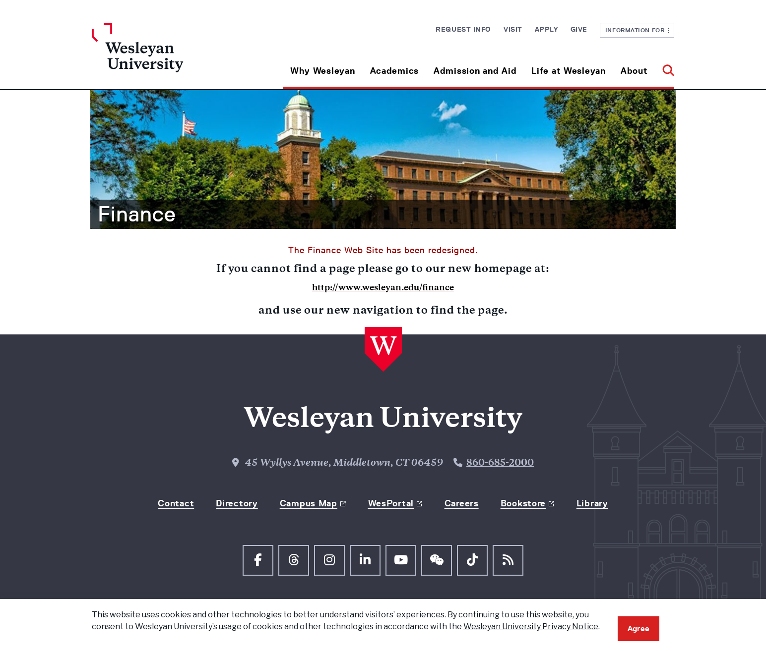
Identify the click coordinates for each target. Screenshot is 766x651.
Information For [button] (637, 30)
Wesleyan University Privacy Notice (530, 626)
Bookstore (523, 503)
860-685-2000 (500, 463)
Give (579, 29)
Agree (638, 628)
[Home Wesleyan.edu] (165, 56)
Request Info (463, 29)
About (634, 70)
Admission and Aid (475, 70)
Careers (462, 503)
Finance (137, 214)
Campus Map (308, 503)
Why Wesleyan (322, 70)
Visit (513, 29)
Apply (546, 29)
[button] (664, 67)
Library (592, 503)
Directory (236, 503)
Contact (176, 503)
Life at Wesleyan (568, 70)
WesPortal (391, 503)
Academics (394, 70)
